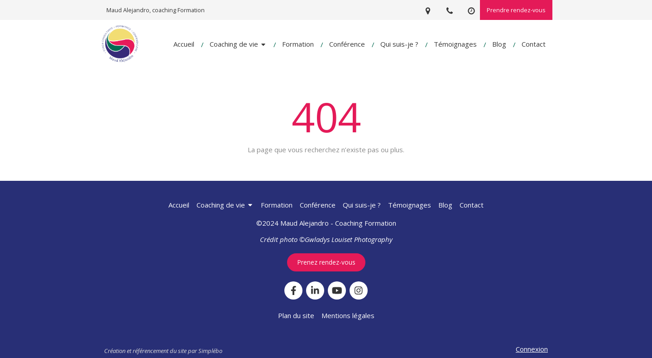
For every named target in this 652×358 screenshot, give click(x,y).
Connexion (532, 348)
